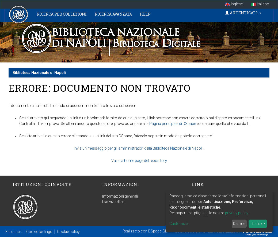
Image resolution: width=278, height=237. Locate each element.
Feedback (13, 231)
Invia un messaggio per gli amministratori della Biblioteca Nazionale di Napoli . (139, 148)
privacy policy (236, 213)
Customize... (179, 223)
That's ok (257, 223)
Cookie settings (39, 231)
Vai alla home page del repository (139, 160)
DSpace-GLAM (160, 231)
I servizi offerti (113, 201)
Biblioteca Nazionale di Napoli (39, 73)
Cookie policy (68, 231)
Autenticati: (243, 12)
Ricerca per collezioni (62, 14)
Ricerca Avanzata (113, 14)
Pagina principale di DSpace (172, 123)
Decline (239, 223)
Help (145, 14)
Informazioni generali (120, 196)
